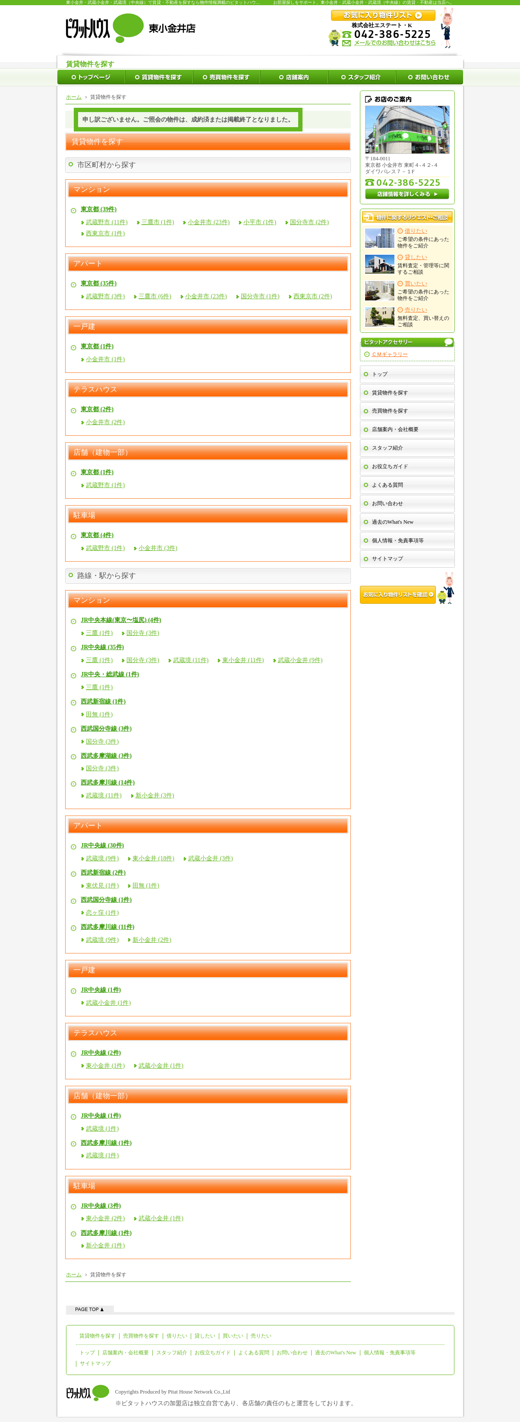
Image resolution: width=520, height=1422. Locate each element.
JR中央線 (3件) (101, 1206)
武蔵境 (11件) (190, 660)
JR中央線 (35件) (102, 647)
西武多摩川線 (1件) (106, 1143)
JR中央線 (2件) (101, 1053)
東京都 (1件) (97, 346)
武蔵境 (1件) (102, 1128)
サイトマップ (387, 559)
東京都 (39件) (99, 209)
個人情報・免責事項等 (398, 541)
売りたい (261, 1336)
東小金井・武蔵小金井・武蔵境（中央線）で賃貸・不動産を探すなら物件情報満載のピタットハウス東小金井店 (174, 2)
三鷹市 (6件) (155, 296)
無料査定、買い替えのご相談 (407, 317)
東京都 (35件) (99, 283)
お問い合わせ (387, 503)
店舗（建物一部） (102, 452)
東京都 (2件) (97, 409)
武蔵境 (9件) (102, 858)
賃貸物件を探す (390, 393)
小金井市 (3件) (158, 548)
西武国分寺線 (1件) (106, 900)
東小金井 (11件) (243, 660)
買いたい (233, 1336)
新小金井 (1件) (105, 1245)
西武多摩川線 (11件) (107, 927)
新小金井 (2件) (151, 940)
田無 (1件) (99, 714)
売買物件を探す (390, 411)
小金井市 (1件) (105, 359)
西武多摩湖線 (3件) (106, 756)
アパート (88, 263)
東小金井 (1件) (105, 1066)
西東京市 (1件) (105, 233)
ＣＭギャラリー (390, 354)
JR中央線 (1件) (101, 990)
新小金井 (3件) (155, 795)
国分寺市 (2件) (309, 222)
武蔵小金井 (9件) (300, 660)
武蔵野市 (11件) (106, 222)
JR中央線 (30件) (102, 845)
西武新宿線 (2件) (103, 872)
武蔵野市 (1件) (105, 485)
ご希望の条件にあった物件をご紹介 (407, 238)
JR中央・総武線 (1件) (110, 674)
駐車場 (84, 515)
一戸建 (84, 326)
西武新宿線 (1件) (103, 701)
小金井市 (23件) (209, 222)
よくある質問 (387, 485)
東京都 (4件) (97, 535)
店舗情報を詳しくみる (407, 194)
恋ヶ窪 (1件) (102, 912)
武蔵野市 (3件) (105, 296)
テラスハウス (95, 389)
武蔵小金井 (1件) (108, 1003)
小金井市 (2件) (105, 422)
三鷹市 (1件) (158, 222)
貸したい (205, 1336)
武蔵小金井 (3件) (210, 858)
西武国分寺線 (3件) (106, 728)
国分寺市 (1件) (260, 296)
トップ (380, 374)
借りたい (177, 1336)
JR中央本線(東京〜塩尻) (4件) (121, 620)
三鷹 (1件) (99, 633)
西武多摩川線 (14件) (108, 782)
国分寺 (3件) (142, 633)
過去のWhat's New (392, 522)
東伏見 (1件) (102, 885)
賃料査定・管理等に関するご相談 (407, 264)
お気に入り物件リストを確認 (407, 588)
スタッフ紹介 (387, 448)
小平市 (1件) (259, 222)
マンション (91, 189)
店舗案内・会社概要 (395, 429)
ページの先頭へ (90, 1309)
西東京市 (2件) (312, 296)
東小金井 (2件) (105, 1218)
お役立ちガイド (390, 466)
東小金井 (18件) (153, 858)
